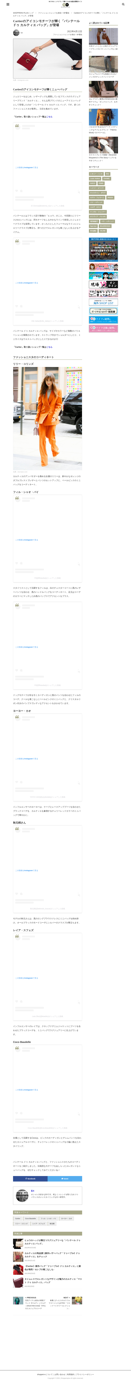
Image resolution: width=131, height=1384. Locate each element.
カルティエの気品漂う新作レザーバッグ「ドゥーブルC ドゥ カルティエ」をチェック (52, 1255)
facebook (30, 1179)
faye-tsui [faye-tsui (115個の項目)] (93, 226)
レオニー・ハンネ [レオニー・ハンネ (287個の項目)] (96, 174)
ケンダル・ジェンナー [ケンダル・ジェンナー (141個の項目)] (98, 212)
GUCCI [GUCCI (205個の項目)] (92, 183)
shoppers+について (45, 1374)
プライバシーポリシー (85, 1374)
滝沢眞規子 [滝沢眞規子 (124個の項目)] (94, 221)
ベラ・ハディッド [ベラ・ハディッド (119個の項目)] (107, 221)
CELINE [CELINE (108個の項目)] (103, 231)
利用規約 (70, 1374)
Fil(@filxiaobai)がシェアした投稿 (48, 578)
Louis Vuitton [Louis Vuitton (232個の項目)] (95, 178)
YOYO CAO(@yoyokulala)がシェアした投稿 (47, 797)
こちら (49, 117)
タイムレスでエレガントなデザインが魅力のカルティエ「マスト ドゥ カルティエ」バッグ (53, 1280)
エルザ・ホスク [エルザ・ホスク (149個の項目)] (95, 207)
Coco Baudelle (30, 1218)
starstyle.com (22, 472)
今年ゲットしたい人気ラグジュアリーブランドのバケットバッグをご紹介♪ (103, 49)
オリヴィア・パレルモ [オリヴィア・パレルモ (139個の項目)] (98, 216)
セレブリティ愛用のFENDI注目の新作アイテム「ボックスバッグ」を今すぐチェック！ (103, 102)
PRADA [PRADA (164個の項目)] (110, 198)
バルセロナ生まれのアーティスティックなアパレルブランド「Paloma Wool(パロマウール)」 (103, 130)
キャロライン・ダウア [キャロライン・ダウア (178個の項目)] (98, 193)
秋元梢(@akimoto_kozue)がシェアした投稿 (47, 909)
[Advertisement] (65, 1346)
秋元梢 (52, 1224)
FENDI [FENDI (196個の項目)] (101, 183)
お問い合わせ (59, 1374)
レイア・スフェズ (38, 1224)
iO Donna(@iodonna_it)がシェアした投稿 (47, 206)
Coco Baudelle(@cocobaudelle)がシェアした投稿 (47, 1128)
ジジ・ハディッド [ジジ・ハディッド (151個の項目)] (96, 202)
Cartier (17, 1218)
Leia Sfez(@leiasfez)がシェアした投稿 (47, 1016)
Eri (22, 33)
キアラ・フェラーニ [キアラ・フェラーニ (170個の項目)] (97, 198)
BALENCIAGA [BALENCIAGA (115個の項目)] (105, 226)
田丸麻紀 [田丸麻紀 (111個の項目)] (93, 231)
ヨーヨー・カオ (66, 1218)
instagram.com (23, 80)
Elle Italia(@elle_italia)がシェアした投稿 (48, 321)
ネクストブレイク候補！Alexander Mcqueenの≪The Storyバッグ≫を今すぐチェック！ (103, 158)
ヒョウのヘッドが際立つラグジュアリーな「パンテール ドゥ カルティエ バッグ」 (52, 1242)
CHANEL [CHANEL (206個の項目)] (106, 178)
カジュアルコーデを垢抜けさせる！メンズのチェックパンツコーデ (103, 75)
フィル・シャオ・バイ (48, 1218)
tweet (64, 1179)
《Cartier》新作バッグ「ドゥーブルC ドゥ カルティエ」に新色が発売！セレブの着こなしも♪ (53, 1268)
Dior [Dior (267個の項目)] (107, 174)
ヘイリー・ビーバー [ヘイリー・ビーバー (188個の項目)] (97, 188)
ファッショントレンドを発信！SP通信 (67, 35)
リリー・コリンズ (21, 1224)
